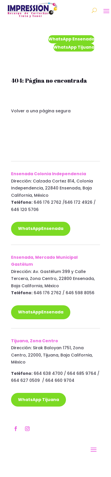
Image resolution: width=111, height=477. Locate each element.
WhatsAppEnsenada (40, 228)
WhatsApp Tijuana (73, 47)
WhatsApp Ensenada (71, 39)
